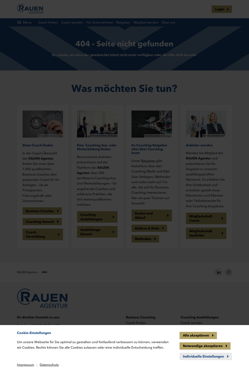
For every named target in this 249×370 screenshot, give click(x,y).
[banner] (124, 185)
